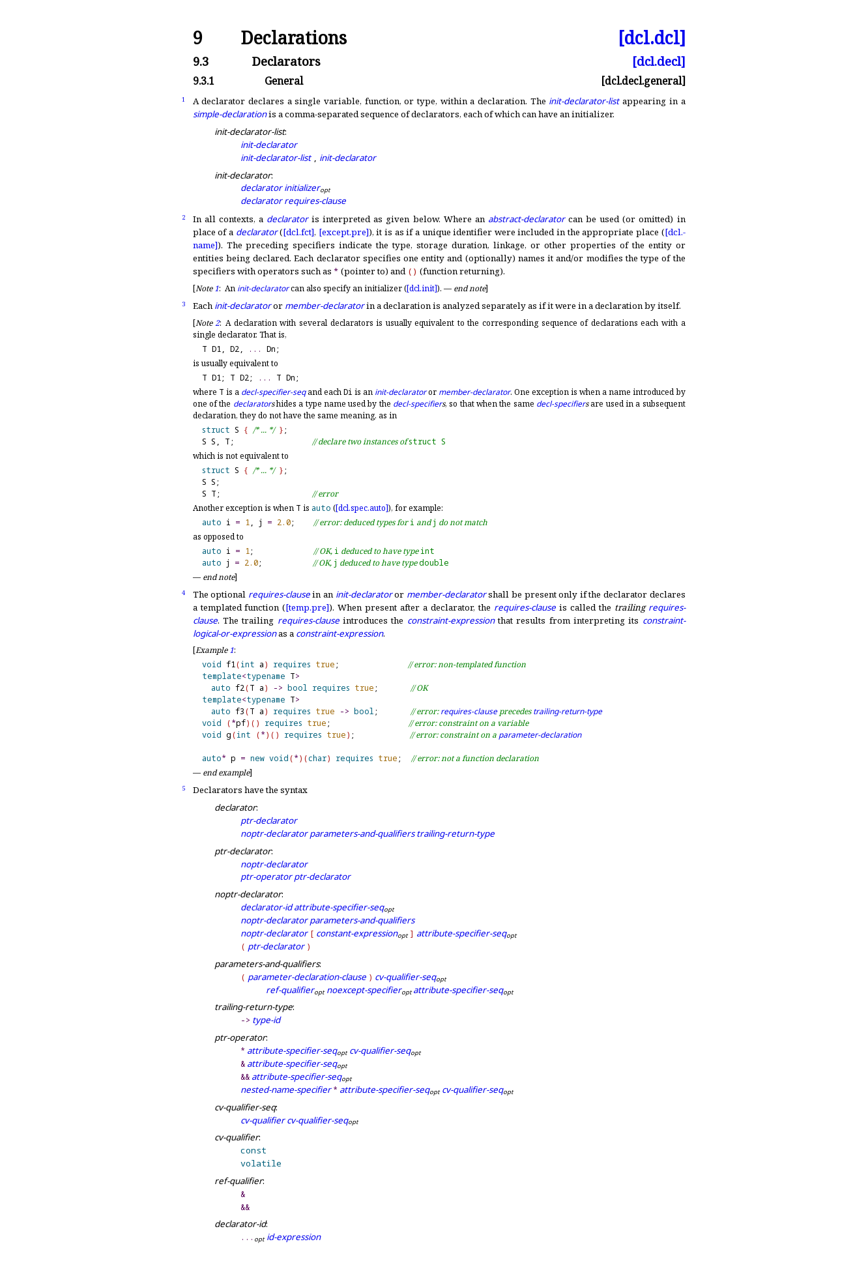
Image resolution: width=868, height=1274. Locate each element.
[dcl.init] (422, 288)
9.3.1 (203, 81)
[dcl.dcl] (652, 38)
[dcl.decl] (659, 61)
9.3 (201, 61)
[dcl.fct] (298, 232)
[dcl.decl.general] (643, 81)
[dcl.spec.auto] (362, 508)
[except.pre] (344, 232)
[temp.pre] (307, 607)
